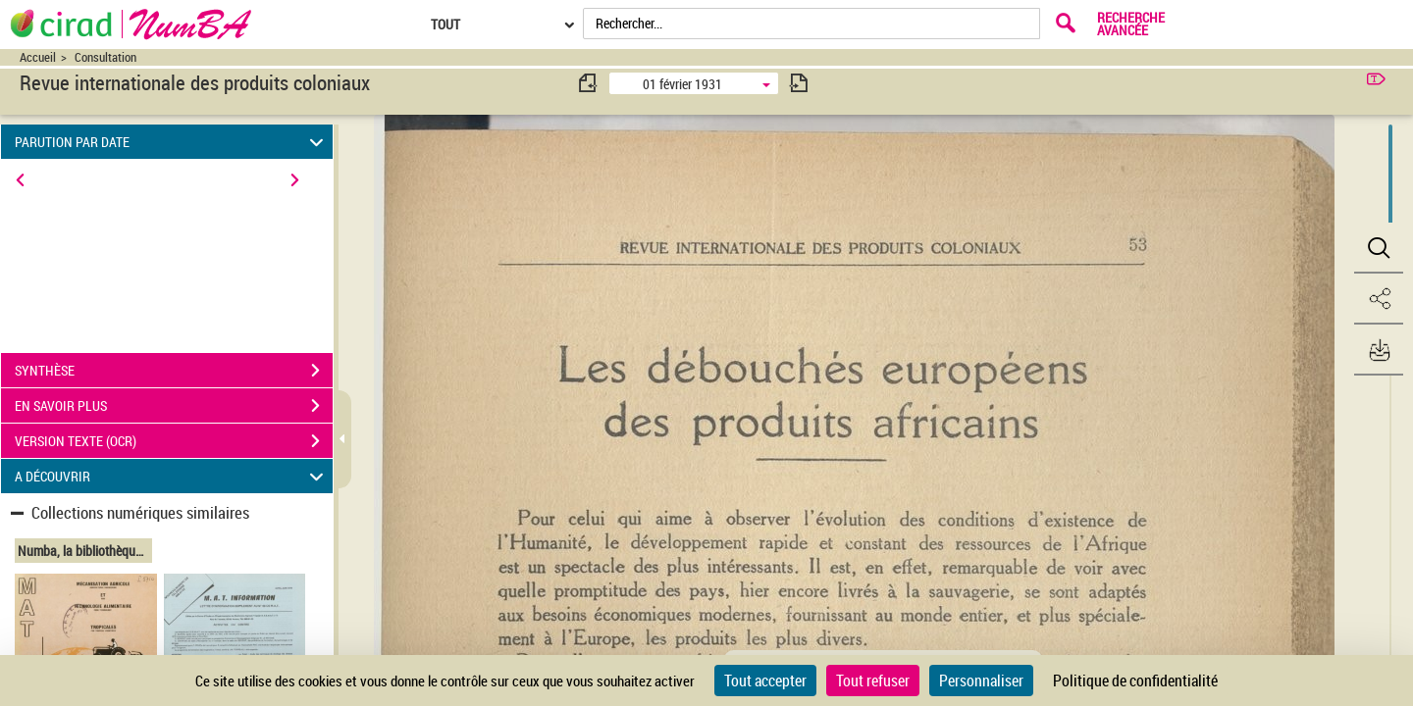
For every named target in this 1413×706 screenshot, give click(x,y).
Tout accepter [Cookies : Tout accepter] (765, 680)
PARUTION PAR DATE (172, 142)
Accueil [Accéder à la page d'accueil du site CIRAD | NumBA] (38, 57)
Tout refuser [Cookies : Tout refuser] (873, 680)
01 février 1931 (682, 84)
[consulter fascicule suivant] (798, 83)
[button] (1378, 248)
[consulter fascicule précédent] (588, 83)
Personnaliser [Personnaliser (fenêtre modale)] (981, 680)
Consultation (105, 57)
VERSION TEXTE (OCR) (174, 441)
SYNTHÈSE (174, 370)
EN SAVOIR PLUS (174, 406)
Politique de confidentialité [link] (1135, 680)
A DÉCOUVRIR (172, 476)
